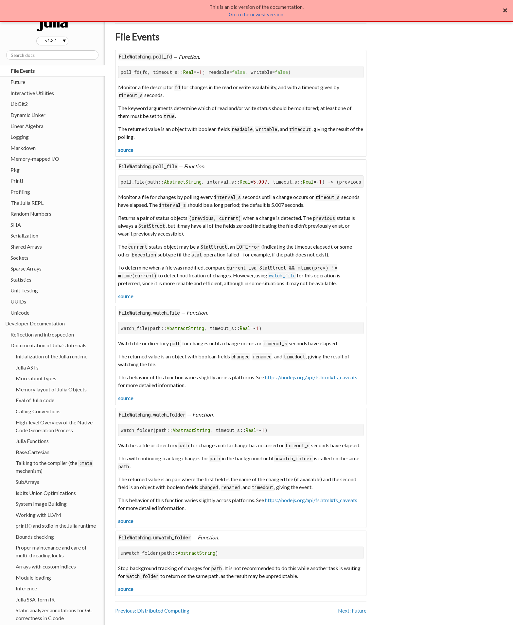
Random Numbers (30, 213)
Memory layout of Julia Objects (51, 389)
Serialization (24, 235)
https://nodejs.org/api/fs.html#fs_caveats (311, 377)
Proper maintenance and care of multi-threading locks (51, 551)
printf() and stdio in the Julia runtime (56, 525)
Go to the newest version (256, 14)
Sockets (19, 258)
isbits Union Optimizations (46, 493)
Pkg (15, 170)
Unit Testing (24, 290)
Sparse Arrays (26, 268)
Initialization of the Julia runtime (51, 356)
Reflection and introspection (42, 334)
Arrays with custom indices (46, 566)
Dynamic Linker (27, 115)
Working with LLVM (38, 515)
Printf (17, 180)
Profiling (20, 192)
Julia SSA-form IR (35, 599)
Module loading (33, 577)
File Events (22, 71)
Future (17, 82)
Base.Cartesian (32, 452)
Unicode (19, 312)
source (125, 150)
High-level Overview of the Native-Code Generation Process (55, 426)
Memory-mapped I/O (34, 159)
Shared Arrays (26, 246)
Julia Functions (32, 441)
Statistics (20, 279)
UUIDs (18, 301)
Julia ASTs (27, 367)
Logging (19, 137)
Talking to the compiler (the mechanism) (54, 467)
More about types (36, 378)
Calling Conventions (38, 411)
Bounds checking (35, 537)
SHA (15, 225)
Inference (26, 588)
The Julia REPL (27, 203)
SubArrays (27, 482)
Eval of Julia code (35, 400)
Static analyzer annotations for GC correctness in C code (54, 614)
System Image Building (41, 504)
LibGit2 (19, 104)
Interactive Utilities (32, 93)
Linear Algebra (27, 126)
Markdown (23, 148)
